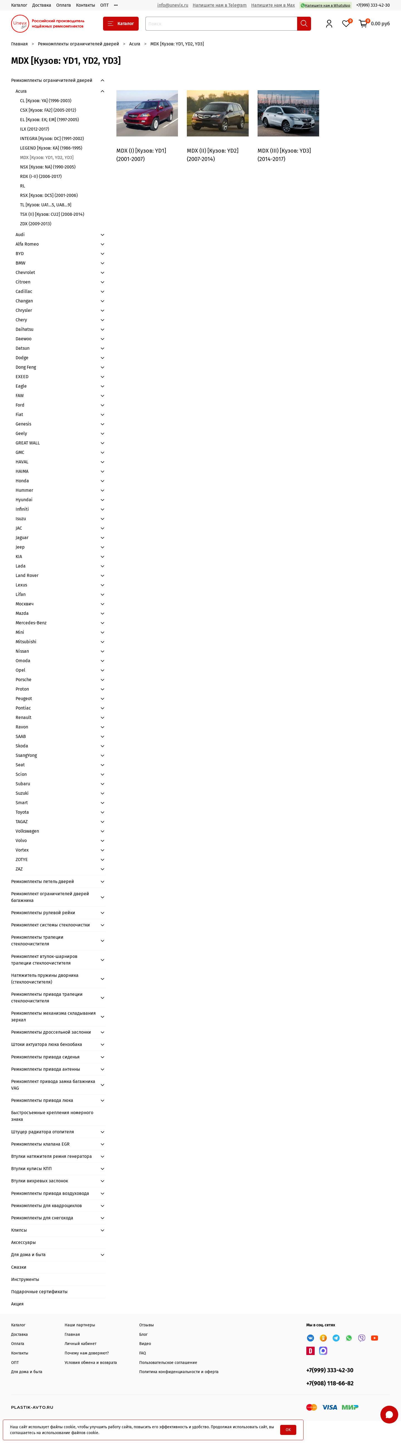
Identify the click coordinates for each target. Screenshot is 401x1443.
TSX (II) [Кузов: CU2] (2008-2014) (52, 214)
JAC (19, 528)
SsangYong (26, 755)
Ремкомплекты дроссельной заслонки (51, 1032)
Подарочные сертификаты (39, 1291)
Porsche (23, 679)
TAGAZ (22, 821)
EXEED (22, 376)
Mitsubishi (26, 641)
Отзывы (146, 1325)
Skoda (22, 746)
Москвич (25, 603)
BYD (20, 253)
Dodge (22, 357)
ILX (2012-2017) (34, 129)
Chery (21, 319)
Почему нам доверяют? (87, 1353)
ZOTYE (22, 859)
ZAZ (19, 869)
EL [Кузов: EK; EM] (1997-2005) (49, 119)
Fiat (19, 414)
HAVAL (22, 461)
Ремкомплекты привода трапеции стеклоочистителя (47, 998)
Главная (19, 44)
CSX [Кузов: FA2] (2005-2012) (48, 110)
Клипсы (19, 1230)
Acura (134, 44)
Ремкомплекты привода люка (42, 1100)
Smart (22, 802)
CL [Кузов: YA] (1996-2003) (45, 100)
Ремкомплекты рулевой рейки (43, 912)
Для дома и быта (28, 1254)
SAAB (21, 736)
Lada (21, 566)
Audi (20, 234)
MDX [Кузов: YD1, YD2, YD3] (47, 157)
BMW (20, 263)
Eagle (21, 386)
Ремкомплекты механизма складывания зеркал (53, 1017)
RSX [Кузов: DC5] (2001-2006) (49, 195)
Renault (23, 717)
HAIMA (22, 471)
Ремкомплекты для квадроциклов (46, 1205)
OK (288, 1429)
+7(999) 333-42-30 (373, 5)
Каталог (19, 5)
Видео (145, 1343)
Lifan (21, 594)
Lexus (21, 585)
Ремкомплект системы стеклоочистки (50, 925)
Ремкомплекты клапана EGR (40, 1144)
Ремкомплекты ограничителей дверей (78, 44)
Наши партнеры (80, 1325)
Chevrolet (25, 272)
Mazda (22, 613)
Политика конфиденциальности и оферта (179, 1371)
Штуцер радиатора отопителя (42, 1131)
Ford (20, 405)
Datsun (23, 348)
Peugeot (24, 698)
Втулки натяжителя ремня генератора (51, 1156)
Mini (20, 632)
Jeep (20, 547)
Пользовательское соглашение (168, 1362)
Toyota (22, 812)
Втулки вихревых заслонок (39, 1180)
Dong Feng (26, 367)
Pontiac (23, 708)
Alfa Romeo (27, 244)
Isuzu (21, 518)
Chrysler (24, 310)
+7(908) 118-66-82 (330, 1383)
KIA (19, 556)
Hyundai (24, 499)
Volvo (21, 840)
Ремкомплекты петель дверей (42, 881)
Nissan (22, 651)
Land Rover (27, 575)
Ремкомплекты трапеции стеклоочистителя (37, 940)
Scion (21, 774)
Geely (21, 433)
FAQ (142, 1353)
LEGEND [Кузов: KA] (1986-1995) (51, 148)
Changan (24, 301)
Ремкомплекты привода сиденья (45, 1057)
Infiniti (22, 509)
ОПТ (104, 5)
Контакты (85, 5)
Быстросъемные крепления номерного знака (52, 1116)
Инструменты (25, 1279)
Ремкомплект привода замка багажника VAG (53, 1085)
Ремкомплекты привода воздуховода (50, 1193)
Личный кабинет (80, 1343)
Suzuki (22, 793)
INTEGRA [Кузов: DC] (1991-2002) (52, 138)
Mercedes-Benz (31, 622)
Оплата (63, 5)
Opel (20, 670)
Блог (143, 1334)
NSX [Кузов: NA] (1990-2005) (47, 167)
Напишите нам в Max (273, 5)
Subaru (23, 783)
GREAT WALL (28, 443)
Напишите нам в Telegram (220, 5)
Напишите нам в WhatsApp (325, 5)
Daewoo (23, 338)
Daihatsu (24, 329)
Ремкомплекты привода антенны (45, 1069)
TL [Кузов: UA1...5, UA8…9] (45, 204)
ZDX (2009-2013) (35, 223)
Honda (22, 480)
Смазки (18, 1267)
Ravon (22, 727)
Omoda (23, 660)
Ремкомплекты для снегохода (42, 1218)
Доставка (41, 5)
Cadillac (24, 291)
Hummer (24, 490)
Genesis (23, 424)
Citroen (23, 282)
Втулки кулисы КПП (31, 1168)
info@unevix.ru (172, 5)
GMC (20, 452)
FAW (20, 395)
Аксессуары (23, 1242)
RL (22, 186)
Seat (20, 764)
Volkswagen (27, 831)
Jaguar (22, 537)
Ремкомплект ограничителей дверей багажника (50, 897)
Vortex (22, 850)
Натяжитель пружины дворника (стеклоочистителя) (45, 979)
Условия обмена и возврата (91, 1362)
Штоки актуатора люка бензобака (46, 1044)
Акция (17, 1304)
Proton (22, 689)
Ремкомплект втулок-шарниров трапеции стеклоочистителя (44, 960)
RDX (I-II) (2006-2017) (41, 176)
